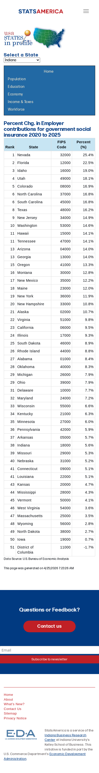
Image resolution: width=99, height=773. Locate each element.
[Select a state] (22, 60)
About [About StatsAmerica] (8, 699)
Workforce (16, 109)
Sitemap (10, 713)
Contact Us (12, 709)
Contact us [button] (49, 626)
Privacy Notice (15, 718)
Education (16, 87)
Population (17, 79)
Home (49, 71)
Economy (15, 94)
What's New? (14, 704)
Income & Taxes (20, 102)
